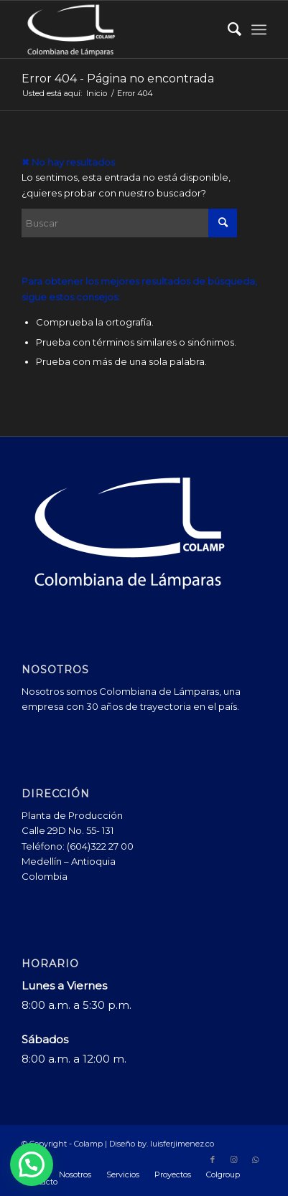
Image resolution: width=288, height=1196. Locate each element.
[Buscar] (227, 29)
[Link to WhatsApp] (255, 1159)
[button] (31, 1164)
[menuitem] (227, 29)
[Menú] (258, 29)
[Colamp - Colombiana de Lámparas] (120, 29)
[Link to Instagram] (234, 1159)
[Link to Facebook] (212, 1159)
